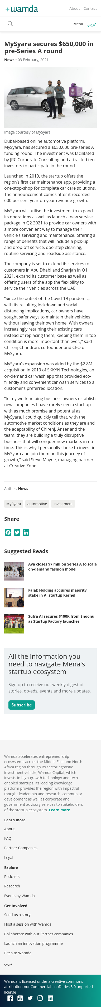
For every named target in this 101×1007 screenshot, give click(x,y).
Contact (90, 8)
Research (12, 885)
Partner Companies (20, 847)
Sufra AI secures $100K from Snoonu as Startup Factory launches (61, 619)
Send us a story (17, 914)
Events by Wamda (19, 895)
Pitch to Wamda (17, 952)
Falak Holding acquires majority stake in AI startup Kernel (57, 593)
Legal (8, 857)
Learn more (59, 809)
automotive (37, 503)
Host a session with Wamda (27, 924)
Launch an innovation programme (33, 943)
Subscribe (21, 705)
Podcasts (12, 876)
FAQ (7, 838)
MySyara (13, 503)
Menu (78, 23)
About (74, 8)
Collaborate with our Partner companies (38, 933)
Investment (63, 503)
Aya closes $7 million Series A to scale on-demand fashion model (62, 567)
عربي (92, 24)
